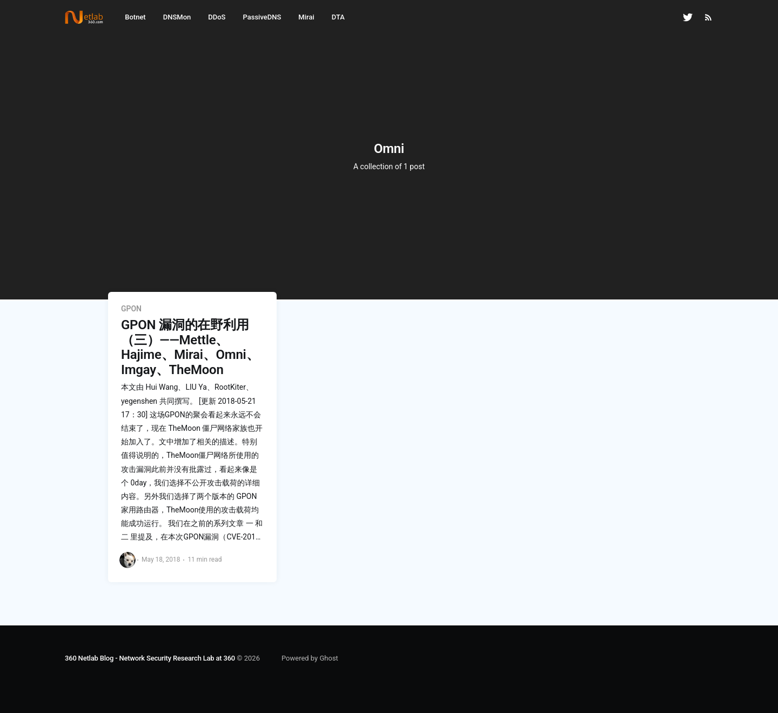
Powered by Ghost (309, 658)
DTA (338, 17)
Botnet (135, 17)
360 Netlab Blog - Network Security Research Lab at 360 (150, 658)
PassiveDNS (262, 17)
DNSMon (177, 17)
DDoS (216, 17)
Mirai (306, 17)
